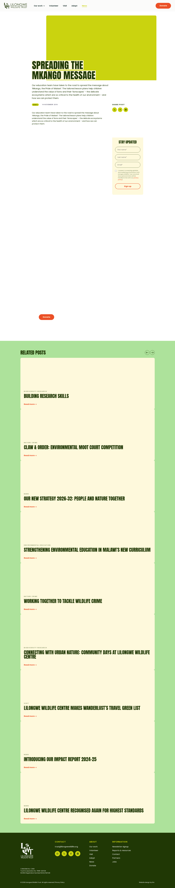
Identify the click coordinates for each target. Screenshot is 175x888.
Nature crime (31, 443)
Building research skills (46, 396)
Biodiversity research (35, 391)
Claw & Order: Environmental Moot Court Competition (73, 447)
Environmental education (37, 545)
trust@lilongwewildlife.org (66, 846)
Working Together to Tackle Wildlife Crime (63, 601)
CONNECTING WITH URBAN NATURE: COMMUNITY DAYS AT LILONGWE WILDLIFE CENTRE (87, 654)
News (84, 5)
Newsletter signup (120, 846)
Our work (38, 5)
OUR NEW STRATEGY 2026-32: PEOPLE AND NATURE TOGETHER (74, 498)
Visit (65, 5)
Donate (163, 5)
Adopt (74, 5)
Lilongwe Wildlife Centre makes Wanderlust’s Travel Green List (82, 708)
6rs (153, 882)
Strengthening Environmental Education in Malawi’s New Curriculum (87, 549)
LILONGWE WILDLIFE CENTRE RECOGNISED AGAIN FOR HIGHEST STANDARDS (84, 810)
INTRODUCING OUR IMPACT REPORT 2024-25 (60, 759)
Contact (116, 854)
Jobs (114, 861)
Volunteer (53, 5)
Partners (116, 858)
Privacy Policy (59, 882)
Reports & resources (121, 850)
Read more (30, 404)
